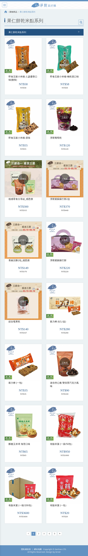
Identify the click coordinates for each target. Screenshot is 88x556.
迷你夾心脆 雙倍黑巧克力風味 (64, 384)
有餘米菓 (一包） (59, 505)
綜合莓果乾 (14, 321)
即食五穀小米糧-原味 (19, 137)
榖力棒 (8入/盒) (58, 321)
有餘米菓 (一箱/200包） (21, 505)
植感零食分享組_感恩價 (21, 198)
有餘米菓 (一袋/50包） (62, 443)
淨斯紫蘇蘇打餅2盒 (60, 198)
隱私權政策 (26, 549)
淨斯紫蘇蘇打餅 (58, 260)
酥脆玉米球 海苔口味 (19, 443)
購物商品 (13, 11)
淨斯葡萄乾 (56, 137)
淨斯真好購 (44, 5)
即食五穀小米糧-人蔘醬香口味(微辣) (23, 78)
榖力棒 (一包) (15, 382)
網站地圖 (38, 549)
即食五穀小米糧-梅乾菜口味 (64, 76)
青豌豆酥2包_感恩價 (19, 260)
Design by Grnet (53, 552)
